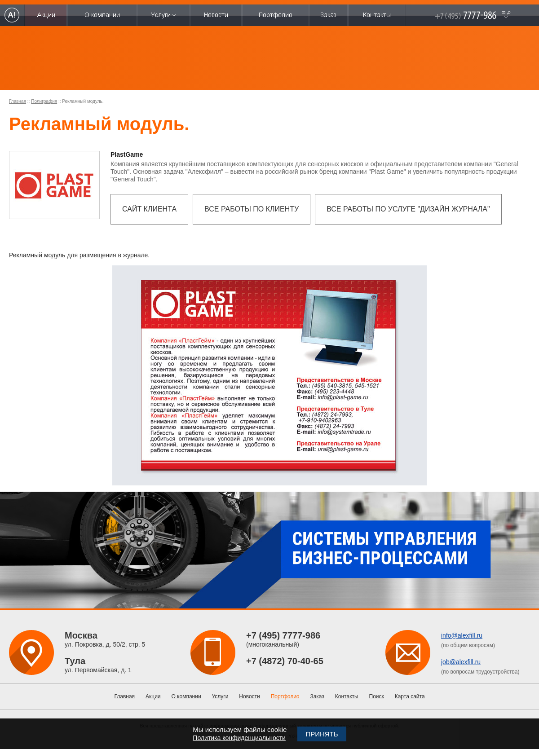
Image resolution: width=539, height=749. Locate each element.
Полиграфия (44, 101)
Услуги (220, 696)
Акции (153, 696)
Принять (321, 734)
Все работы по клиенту (251, 209)
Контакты (346, 696)
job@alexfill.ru (461, 661)
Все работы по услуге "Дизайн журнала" (408, 209)
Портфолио (285, 696)
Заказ (317, 696)
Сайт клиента (149, 209)
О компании (186, 696)
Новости (249, 696)
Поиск (376, 696)
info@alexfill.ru (461, 635)
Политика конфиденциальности (239, 737)
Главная (17, 101)
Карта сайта (410, 696)
